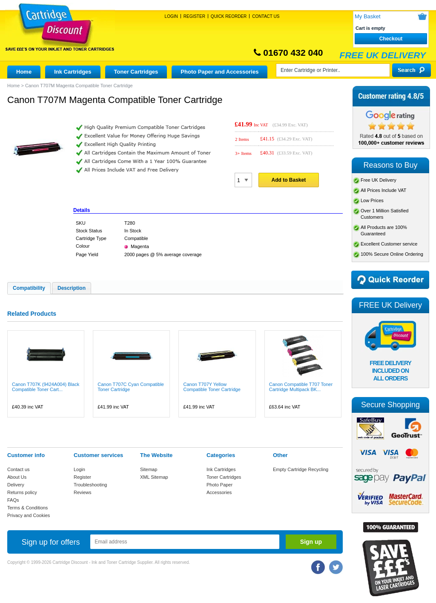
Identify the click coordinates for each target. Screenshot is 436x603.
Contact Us (265, 16)
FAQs (13, 500)
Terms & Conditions (27, 507)
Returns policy (22, 492)
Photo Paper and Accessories (219, 72)
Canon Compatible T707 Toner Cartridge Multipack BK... (301, 387)
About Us (16, 477)
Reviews (83, 492)
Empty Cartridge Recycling (300, 469)
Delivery (15, 484)
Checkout (391, 39)
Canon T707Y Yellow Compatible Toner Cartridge (211, 387)
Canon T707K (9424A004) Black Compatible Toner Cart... (45, 387)
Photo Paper (219, 484)
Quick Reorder (229, 16)
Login (171, 16)
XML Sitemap (154, 477)
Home (24, 72)
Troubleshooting (90, 484)
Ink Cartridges (72, 72)
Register (194, 16)
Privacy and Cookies (28, 515)
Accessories (219, 492)
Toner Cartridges (136, 72)
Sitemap (148, 469)
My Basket (368, 16)
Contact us (18, 469)
